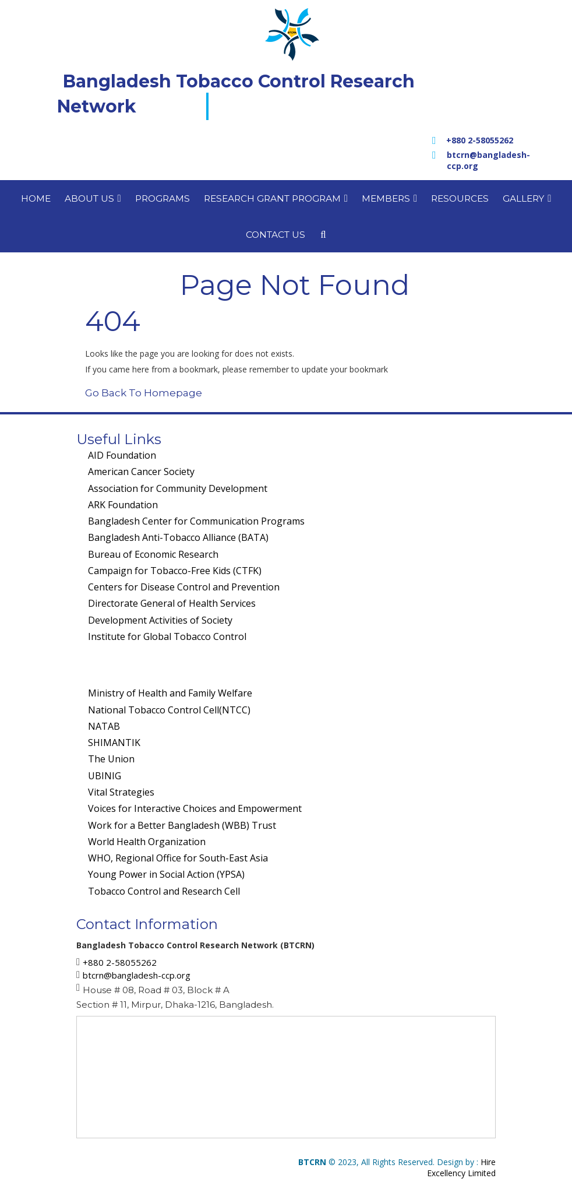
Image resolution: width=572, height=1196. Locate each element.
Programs (162, 198)
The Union (111, 758)
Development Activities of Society (160, 620)
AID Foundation (122, 455)
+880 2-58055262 (479, 140)
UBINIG (104, 775)
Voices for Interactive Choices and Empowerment (195, 808)
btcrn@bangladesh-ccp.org (488, 160)
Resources (460, 198)
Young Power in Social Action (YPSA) (166, 874)
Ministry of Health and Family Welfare (170, 693)
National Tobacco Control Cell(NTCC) (169, 709)
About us (93, 198)
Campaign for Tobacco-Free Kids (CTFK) (175, 570)
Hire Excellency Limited (461, 1167)
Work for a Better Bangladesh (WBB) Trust (182, 825)
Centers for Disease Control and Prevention (184, 587)
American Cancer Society (141, 471)
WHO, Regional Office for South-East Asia (178, 858)
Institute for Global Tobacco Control (167, 636)
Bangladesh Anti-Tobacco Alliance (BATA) (178, 537)
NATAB (104, 726)
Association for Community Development (177, 488)
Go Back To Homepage (143, 393)
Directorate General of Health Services (172, 603)
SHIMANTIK (114, 742)
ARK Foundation (123, 504)
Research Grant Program (276, 198)
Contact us (275, 234)
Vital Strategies (121, 792)
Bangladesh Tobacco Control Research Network (236, 94)
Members (389, 198)
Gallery (527, 198)
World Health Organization (147, 841)
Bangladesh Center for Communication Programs (196, 521)
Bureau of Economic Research (153, 554)
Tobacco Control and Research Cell (164, 891)
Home (36, 198)
